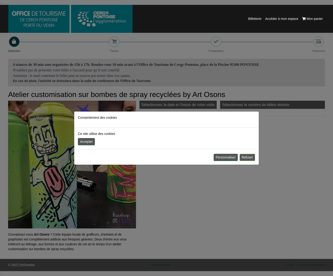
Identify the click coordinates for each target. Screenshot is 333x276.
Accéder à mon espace (281, 19)
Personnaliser (226, 157)
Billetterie (255, 19)
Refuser (247, 157)
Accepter (86, 141)
